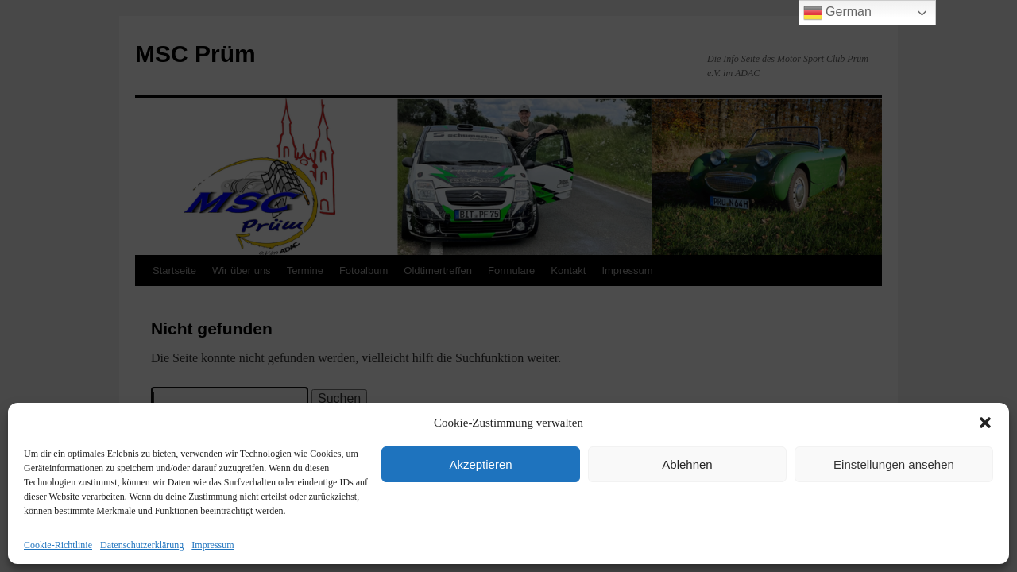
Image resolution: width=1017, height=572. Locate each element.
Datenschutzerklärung (142, 545)
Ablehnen (687, 464)
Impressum (212, 545)
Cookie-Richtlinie (58, 545)
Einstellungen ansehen (893, 464)
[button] (985, 423)
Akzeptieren (480, 464)
